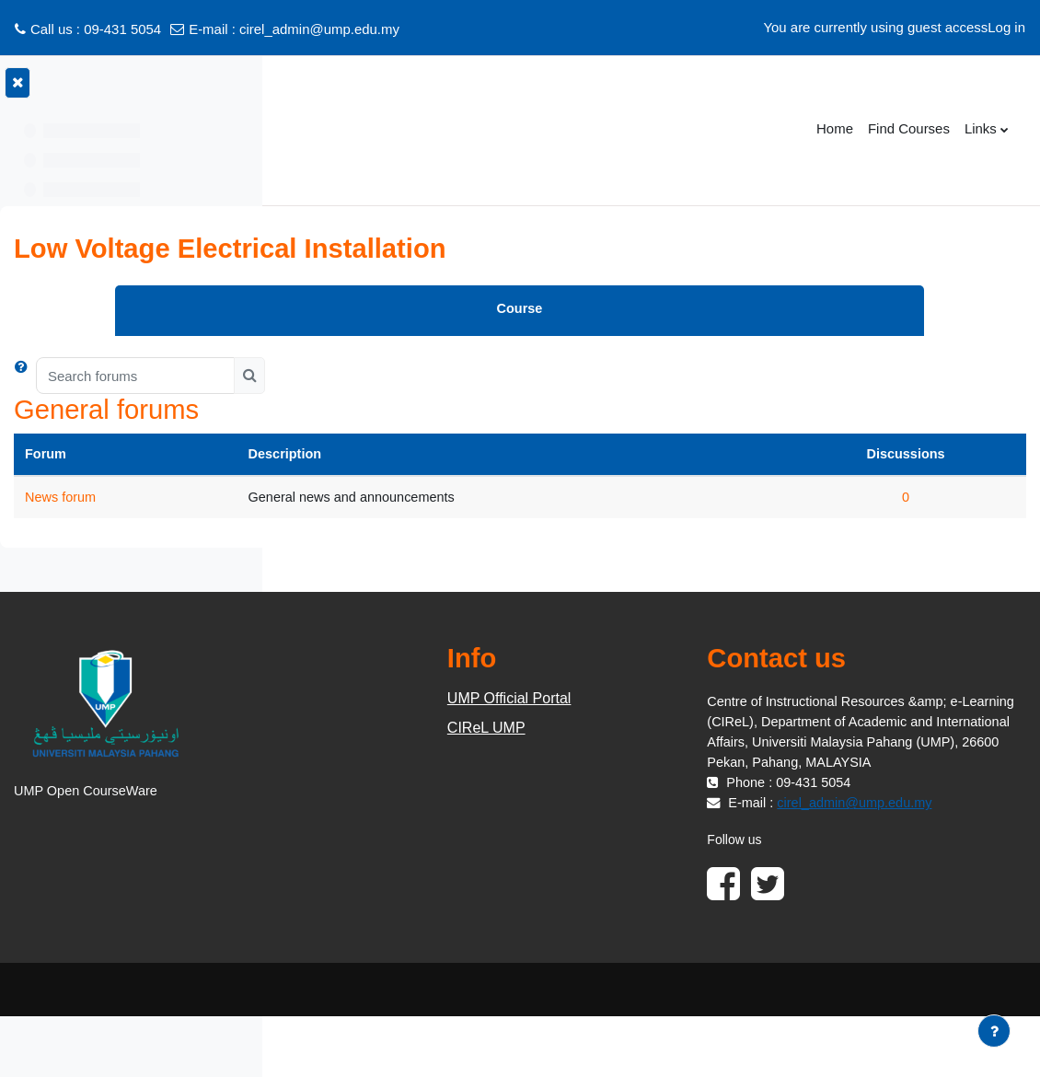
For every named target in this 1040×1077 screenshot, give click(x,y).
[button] (302, 375)
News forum (339, 497)
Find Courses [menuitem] (909, 128)
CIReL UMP (647, 727)
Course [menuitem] (658, 309)
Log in (1006, 27)
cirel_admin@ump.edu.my (319, 29)
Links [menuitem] (981, 128)
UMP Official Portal (670, 698)
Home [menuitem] (834, 128)
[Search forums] (412, 375)
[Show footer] (994, 1031)
